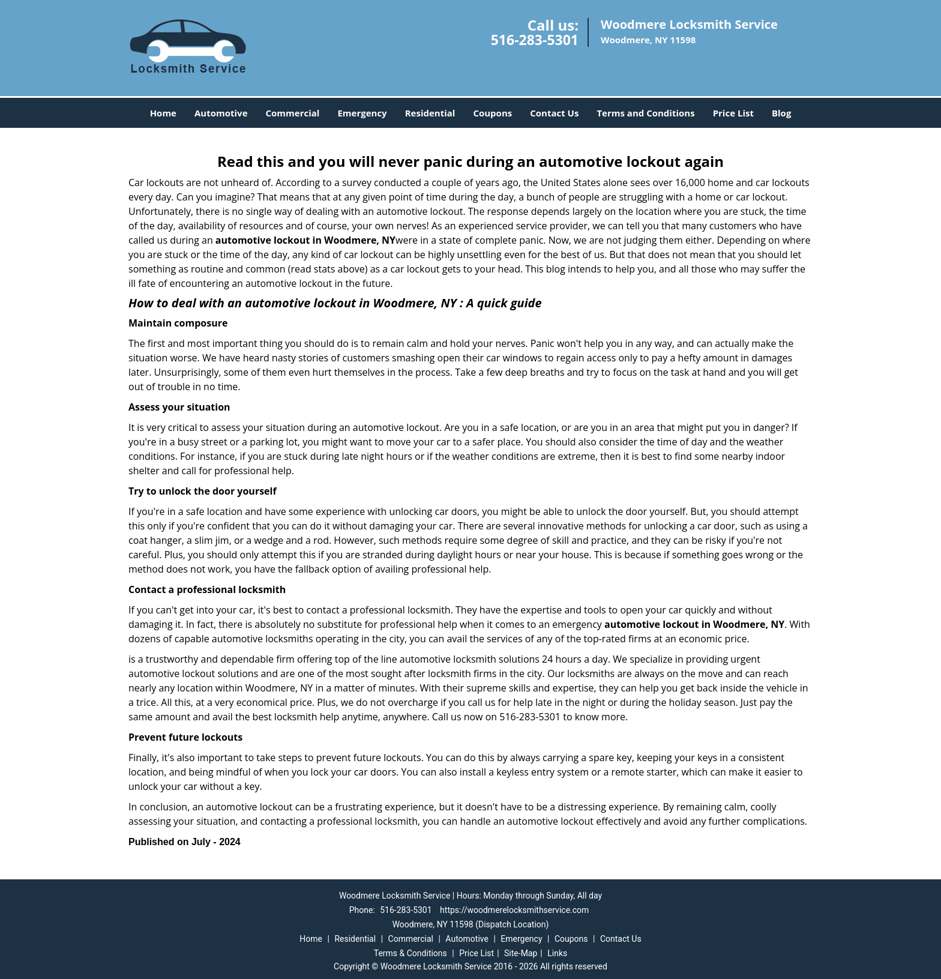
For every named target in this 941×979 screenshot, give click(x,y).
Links (557, 953)
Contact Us (554, 113)
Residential (430, 113)
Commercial (293, 113)
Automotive (221, 113)
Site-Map (520, 953)
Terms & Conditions (410, 953)
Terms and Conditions (645, 113)
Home (163, 113)
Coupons (492, 113)
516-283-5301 (535, 39)
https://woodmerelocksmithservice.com (514, 910)
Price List (733, 113)
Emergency (361, 113)
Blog (781, 113)
